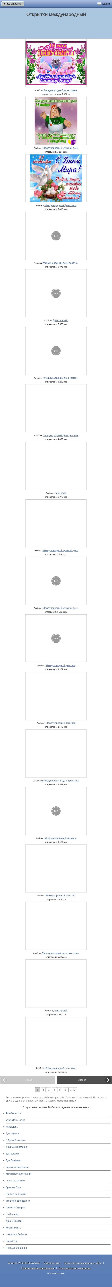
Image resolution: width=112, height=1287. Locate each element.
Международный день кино (60, 1068)
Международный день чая (60, 665)
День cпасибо (60, 320)
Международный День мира (60, 205)
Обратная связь (52, 1262)
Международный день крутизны (60, 780)
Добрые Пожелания (16, 1147)
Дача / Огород (14, 1221)
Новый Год (12, 1241)
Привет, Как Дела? (16, 1194)
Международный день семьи (60, 90)
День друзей (60, 1010)
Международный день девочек (60, 263)
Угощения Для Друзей (18, 1200)
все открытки (12, 3)
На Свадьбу (12, 1214)
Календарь (12, 1126)
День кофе (60, 493)
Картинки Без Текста (17, 1167)
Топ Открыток (13, 1113)
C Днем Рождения (16, 1140)
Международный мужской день (60, 148)
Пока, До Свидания (16, 1247)
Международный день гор (60, 895)
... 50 (72, 1089)
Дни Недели (12, 1133)
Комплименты (13, 1227)
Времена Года (13, 1187)
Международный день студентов (60, 953)
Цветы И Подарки (15, 1207)
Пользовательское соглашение (75, 1268)
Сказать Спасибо (15, 1180)
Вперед (82, 1079)
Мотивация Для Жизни (18, 1173)
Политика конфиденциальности (38, 1268)
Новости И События (16, 1234)
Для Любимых (14, 1160)
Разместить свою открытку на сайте (83, 1262)
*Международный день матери (60, 378)
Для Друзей (12, 1153)
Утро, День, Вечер (15, 1120)
